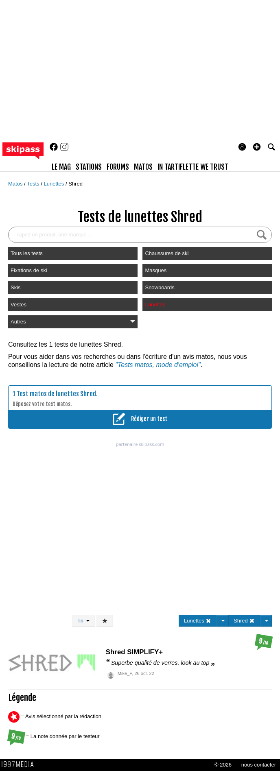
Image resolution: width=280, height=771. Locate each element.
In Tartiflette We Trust (193, 166)
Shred (75, 184)
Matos (16, 184)
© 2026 (223, 765)
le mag (61, 166)
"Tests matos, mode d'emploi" (157, 364)
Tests (34, 184)
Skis (16, 287)
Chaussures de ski (166, 253)
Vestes (18, 304)
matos (143, 166)
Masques (155, 270)
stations (89, 166)
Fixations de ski (29, 270)
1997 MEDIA (20, 764)
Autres (73, 322)
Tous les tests (27, 253)
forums (118, 166)
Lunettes (55, 184)
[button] (256, 146)
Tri (83, 621)
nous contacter (258, 765)
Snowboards (159, 287)
